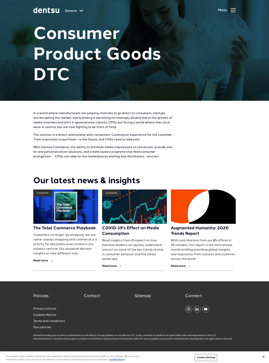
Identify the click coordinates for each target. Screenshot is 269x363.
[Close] (263, 358)
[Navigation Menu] (227, 10)
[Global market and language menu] (74, 11)
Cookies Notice (44, 314)
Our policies (42, 327)
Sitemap (142, 296)
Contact (92, 296)
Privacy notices (44, 308)
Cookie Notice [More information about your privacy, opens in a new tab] (116, 362)
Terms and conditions (49, 321)
